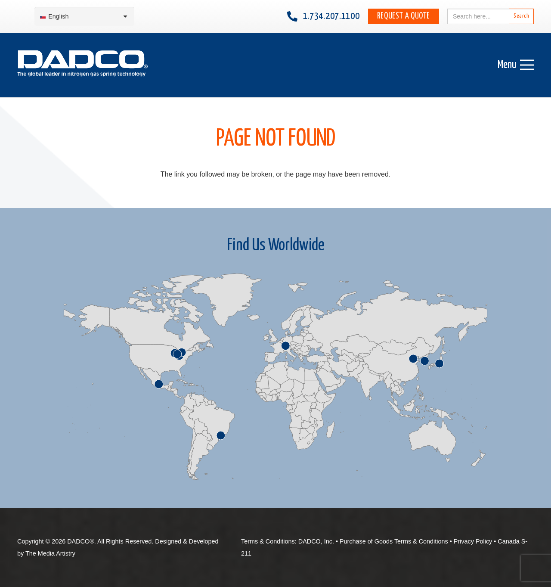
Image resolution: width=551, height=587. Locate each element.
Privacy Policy (473, 541)
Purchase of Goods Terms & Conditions (394, 541)
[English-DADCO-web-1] (82, 65)
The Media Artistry (50, 553)
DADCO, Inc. (316, 541)
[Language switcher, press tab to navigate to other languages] (84, 16)
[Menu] (515, 65)
